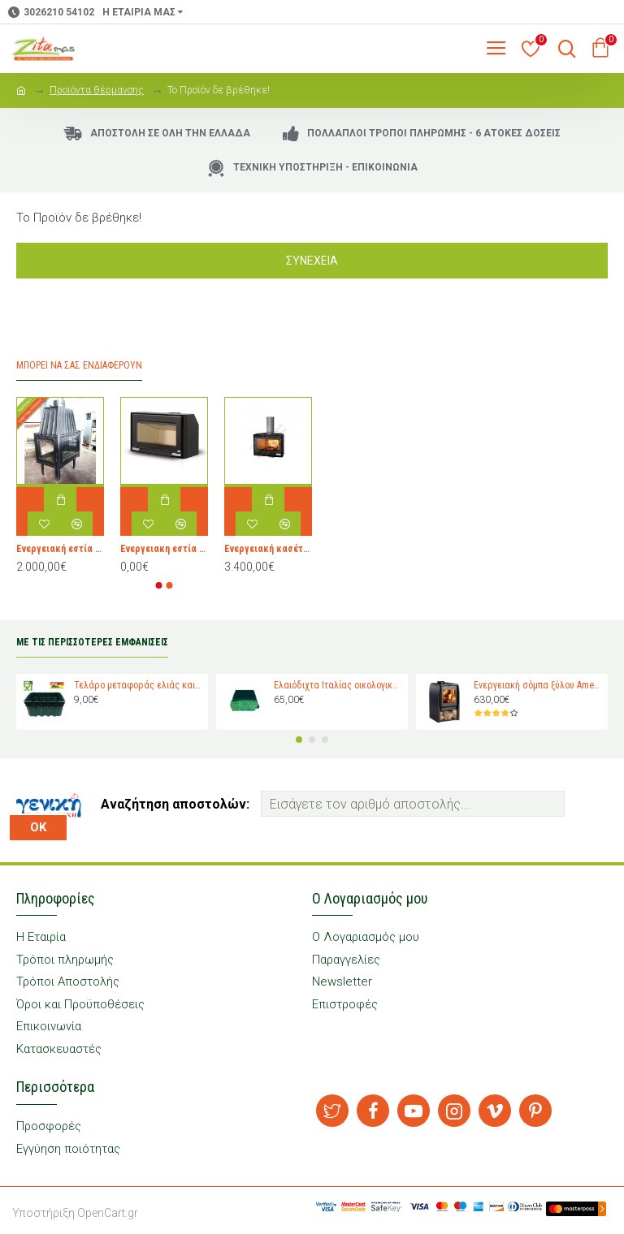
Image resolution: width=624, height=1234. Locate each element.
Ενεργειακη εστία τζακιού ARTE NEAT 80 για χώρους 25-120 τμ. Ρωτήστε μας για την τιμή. (164, 548)
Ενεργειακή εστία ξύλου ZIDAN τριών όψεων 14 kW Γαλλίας (60, 548)
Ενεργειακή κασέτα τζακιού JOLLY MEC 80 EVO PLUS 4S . (268, 548)
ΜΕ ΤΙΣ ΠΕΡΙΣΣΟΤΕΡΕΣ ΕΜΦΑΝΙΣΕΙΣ (92, 642)
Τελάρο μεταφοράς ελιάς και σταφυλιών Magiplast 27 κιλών (138, 685)
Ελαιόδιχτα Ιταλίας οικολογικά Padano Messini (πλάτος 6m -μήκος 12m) (338, 685)
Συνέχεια (312, 260)
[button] (159, 585)
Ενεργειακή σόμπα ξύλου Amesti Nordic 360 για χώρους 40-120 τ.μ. (538, 685)
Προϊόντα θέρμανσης (97, 90)
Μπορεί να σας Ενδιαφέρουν (79, 365)
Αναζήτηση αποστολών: (175, 804)
